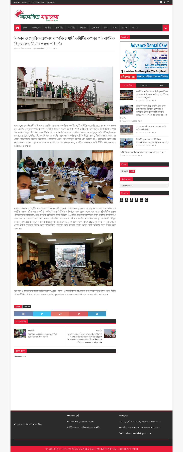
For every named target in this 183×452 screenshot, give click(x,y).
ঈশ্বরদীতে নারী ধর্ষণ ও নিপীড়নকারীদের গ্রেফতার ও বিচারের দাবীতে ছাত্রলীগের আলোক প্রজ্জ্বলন (152, 94)
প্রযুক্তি (124, 27)
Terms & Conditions (38, 2)
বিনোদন (83, 27)
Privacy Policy (50, 2)
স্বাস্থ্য (115, 27)
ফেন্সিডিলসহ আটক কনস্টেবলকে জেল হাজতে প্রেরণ (142, 152)
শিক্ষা (106, 27)
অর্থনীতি (71, 27)
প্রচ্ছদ (25, 27)
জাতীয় (48, 27)
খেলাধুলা (95, 27)
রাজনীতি (59, 27)
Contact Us (25, 2)
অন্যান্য (135, 27)
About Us (17, 2)
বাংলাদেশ (36, 27)
